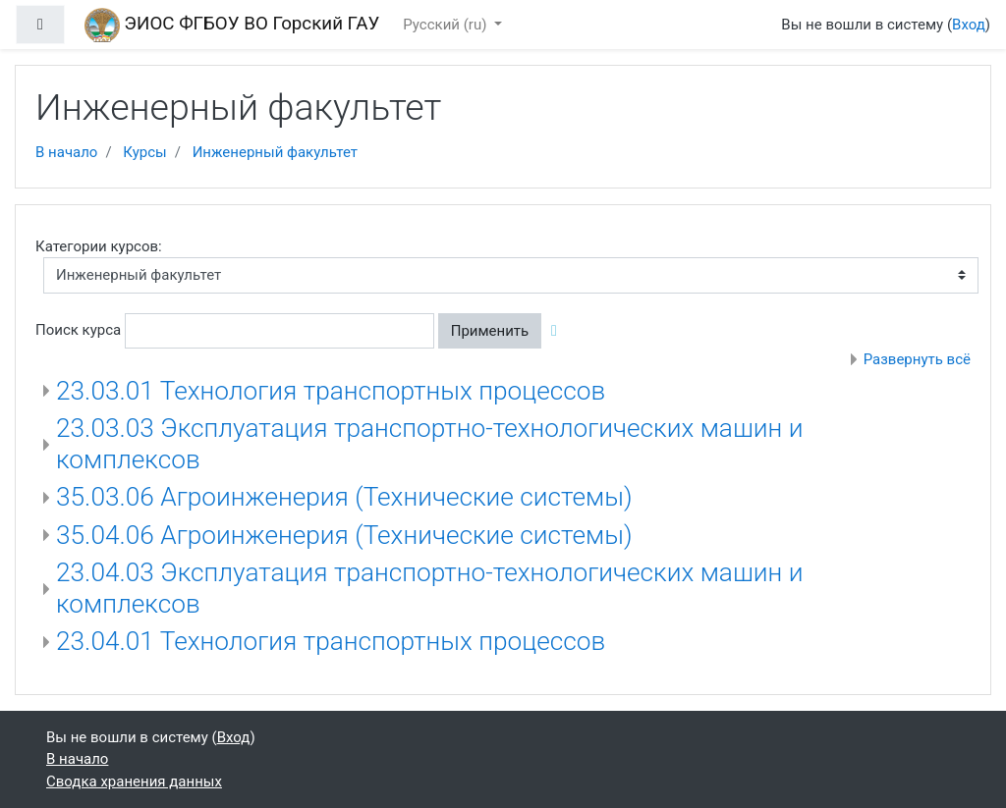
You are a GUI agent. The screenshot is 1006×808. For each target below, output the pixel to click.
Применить (490, 331)
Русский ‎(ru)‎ (446, 24)
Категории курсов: (98, 246)
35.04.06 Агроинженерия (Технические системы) (344, 535)
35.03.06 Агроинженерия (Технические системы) (344, 497)
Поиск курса (78, 330)
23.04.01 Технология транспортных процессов (330, 641)
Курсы (144, 152)
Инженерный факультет (275, 152)
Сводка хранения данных (134, 781)
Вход (968, 24)
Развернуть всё (917, 359)
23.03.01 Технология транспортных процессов (330, 390)
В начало (66, 152)
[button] (558, 331)
